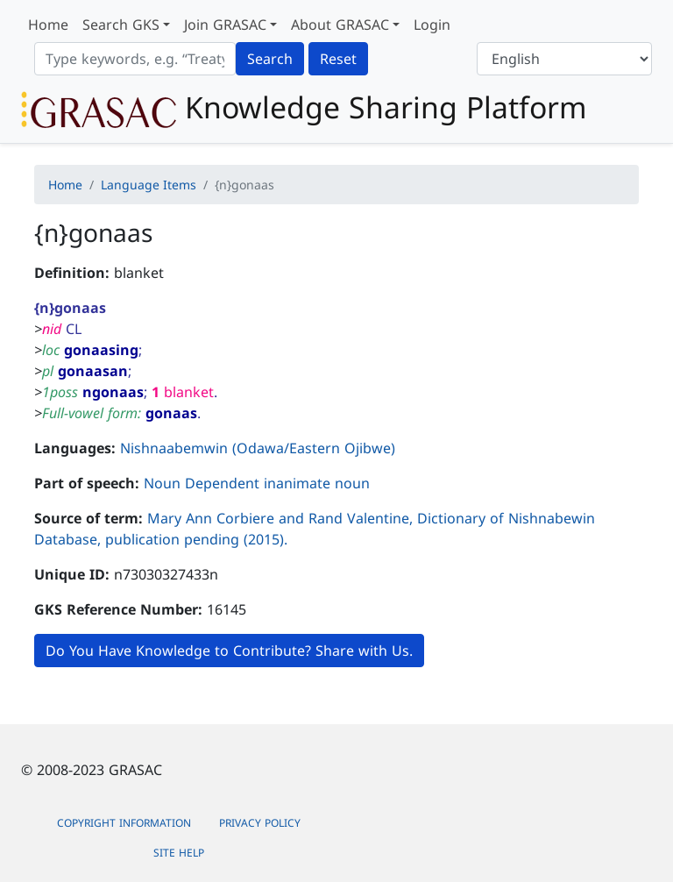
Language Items (148, 184)
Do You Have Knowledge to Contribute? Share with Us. (229, 650)
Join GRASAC (225, 24)
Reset (338, 58)
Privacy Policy (260, 822)
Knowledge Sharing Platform (304, 109)
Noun (162, 483)
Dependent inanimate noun (277, 483)
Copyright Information (124, 822)
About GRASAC (340, 24)
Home (48, 24)
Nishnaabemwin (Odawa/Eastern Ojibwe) (257, 448)
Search (270, 58)
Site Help (178, 852)
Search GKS (120, 24)
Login (432, 24)
